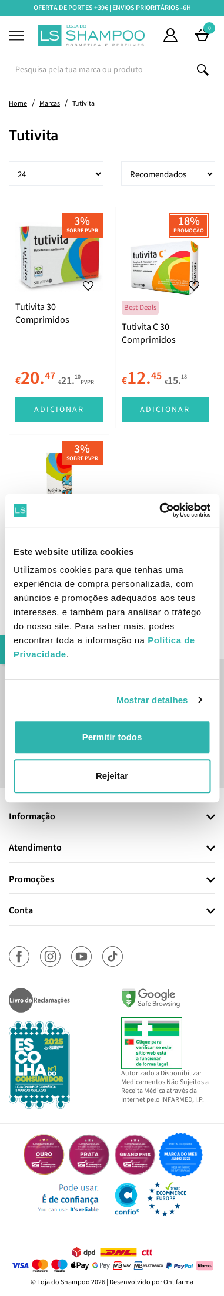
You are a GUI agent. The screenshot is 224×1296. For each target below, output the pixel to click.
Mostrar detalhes (152, 700)
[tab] (112, 817)
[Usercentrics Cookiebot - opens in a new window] (160, 510)
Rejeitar (112, 776)
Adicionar (59, 410)
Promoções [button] (31, 880)
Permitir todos (112, 737)
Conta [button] (21, 911)
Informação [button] (32, 817)
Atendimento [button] (35, 848)
